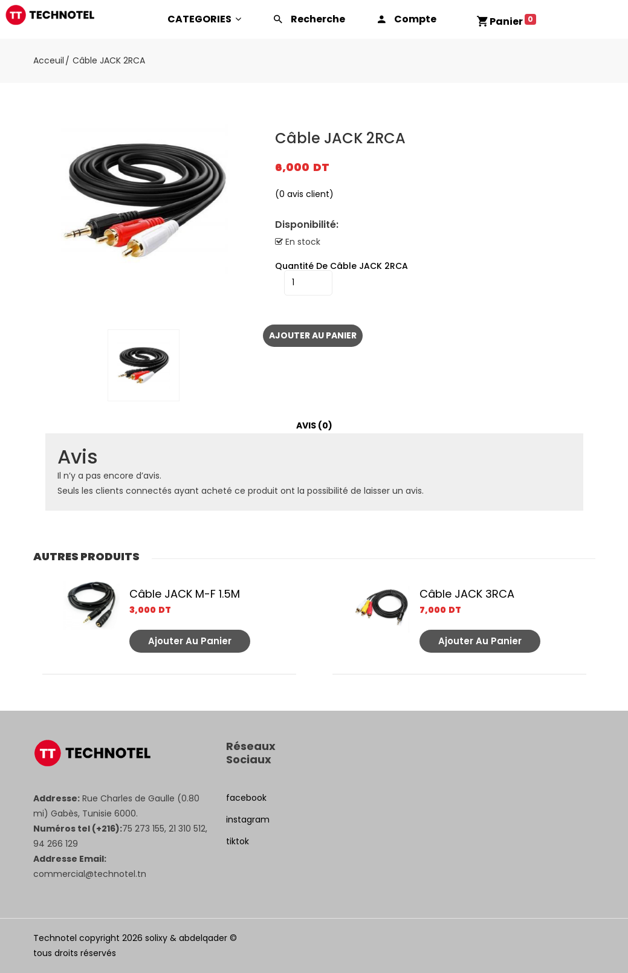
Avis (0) (314, 425)
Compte (415, 19)
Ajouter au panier (313, 335)
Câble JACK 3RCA (466, 593)
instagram (248, 819)
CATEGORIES (204, 19)
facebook (246, 798)
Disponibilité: (306, 225)
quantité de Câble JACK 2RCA (341, 266)
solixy (156, 938)
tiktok (237, 841)
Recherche (318, 19)
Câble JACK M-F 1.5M (184, 593)
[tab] (314, 425)
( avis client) (304, 194)
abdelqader (203, 938)
